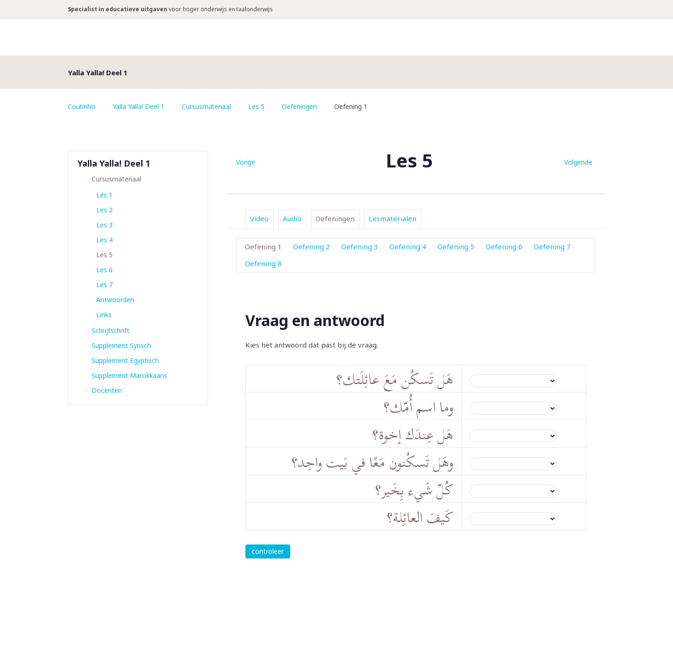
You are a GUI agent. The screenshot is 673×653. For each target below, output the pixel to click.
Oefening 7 (552, 246)
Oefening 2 (311, 246)
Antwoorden (115, 299)
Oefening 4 (407, 246)
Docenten (107, 390)
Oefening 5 (455, 246)
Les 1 (104, 194)
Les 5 (257, 106)
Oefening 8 (263, 263)
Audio (292, 218)
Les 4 (104, 239)
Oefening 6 (504, 246)
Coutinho (82, 106)
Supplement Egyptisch (125, 360)
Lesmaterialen (392, 218)
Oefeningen (300, 106)
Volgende (578, 162)
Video (259, 218)
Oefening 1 (263, 246)
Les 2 (104, 209)
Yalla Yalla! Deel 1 (139, 106)
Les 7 (104, 284)
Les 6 (104, 269)
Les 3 (104, 224)
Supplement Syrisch (121, 345)
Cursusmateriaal (207, 106)
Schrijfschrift (110, 330)
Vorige (245, 162)
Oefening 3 (359, 246)
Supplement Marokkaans (129, 375)
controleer (268, 551)
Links (104, 314)
